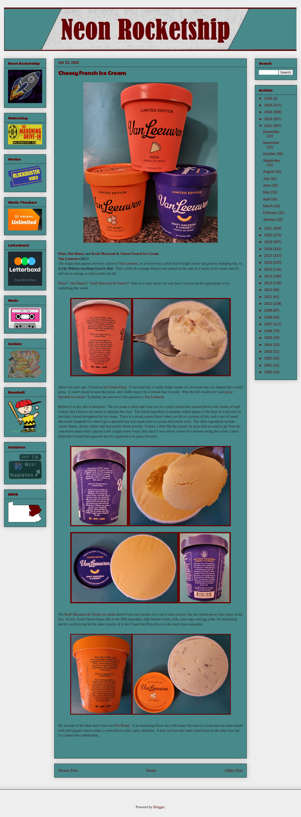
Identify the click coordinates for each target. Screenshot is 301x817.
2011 (268, 297)
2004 (268, 345)
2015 (268, 269)
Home (151, 770)
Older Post (234, 770)
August (269, 172)
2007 (268, 324)
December (271, 132)
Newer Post (68, 770)
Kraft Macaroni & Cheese (111, 254)
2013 (268, 283)
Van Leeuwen (68, 259)
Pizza (62, 254)
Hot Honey (76, 254)
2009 (268, 310)
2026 (268, 98)
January (270, 219)
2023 (268, 119)
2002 (268, 358)
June (267, 185)
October (270, 154)
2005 (268, 338)
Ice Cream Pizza (114, 387)
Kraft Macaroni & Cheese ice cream (89, 614)
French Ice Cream (145, 254)
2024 (268, 112)
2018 (268, 249)
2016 (268, 262)
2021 (268, 228)
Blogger (158, 807)
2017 (268, 256)
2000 (268, 372)
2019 (268, 242)
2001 (268, 365)
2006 (268, 331)
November (271, 143)
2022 (268, 126)
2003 (268, 351)
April (267, 199)
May (267, 192)
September (271, 161)
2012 (268, 290)
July (266, 179)
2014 (268, 276)
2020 (268, 235)
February (270, 213)
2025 (268, 105)
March (268, 206)
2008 (268, 317)
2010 (268, 304)
